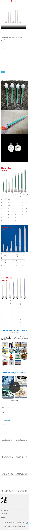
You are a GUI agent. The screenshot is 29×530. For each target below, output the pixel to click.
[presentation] (7, 417)
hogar (5, 526)
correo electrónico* (3, 405)
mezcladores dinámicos (4, 510)
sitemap (23, 526)
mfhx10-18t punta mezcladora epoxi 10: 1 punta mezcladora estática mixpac (7, 457)
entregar (7, 420)
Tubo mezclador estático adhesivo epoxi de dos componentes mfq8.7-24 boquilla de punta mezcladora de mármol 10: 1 (7, 440)
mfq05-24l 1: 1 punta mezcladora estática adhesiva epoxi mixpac (21, 440)
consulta (3, 72)
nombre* (2, 407)
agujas (2, 511)
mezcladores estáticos (4, 508)
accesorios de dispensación (5, 515)
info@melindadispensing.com (6, 521)
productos (15, 526)
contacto (19, 526)
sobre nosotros (9, 526)
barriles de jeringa (4, 513)
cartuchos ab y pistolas (4, 507)
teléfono (2, 410)
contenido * (2, 412)
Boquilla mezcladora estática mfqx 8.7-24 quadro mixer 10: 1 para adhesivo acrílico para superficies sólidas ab (21, 457)
